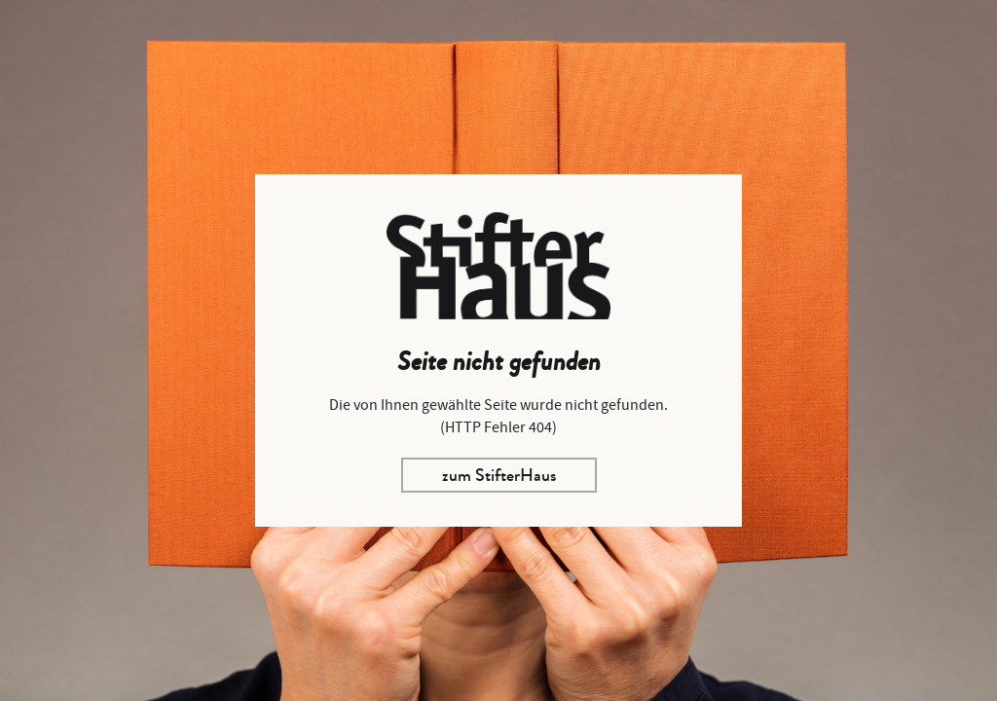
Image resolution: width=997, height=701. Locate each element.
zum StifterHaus (499, 475)
